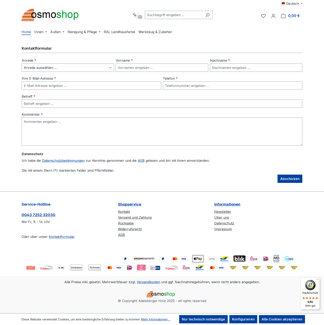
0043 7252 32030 (38, 215)
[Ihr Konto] (273, 16)
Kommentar (32, 114)
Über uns (221, 217)
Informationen (227, 204)
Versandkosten (148, 282)
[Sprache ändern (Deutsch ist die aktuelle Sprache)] (292, 3)
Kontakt (124, 212)
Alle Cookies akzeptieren (282, 319)
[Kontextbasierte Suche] (137, 16)
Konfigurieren (243, 319)
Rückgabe (126, 223)
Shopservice (129, 204)
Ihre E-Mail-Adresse (39, 78)
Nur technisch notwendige (203, 319)
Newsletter (222, 212)
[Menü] (317, 280)
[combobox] (174, 15)
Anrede (29, 60)
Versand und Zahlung (135, 217)
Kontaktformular (61, 237)
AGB (141, 160)
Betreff (28, 96)
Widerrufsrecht (130, 229)
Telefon (170, 78)
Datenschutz (224, 223)
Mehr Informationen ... (155, 319)
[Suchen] (207, 15)
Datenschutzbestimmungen (63, 160)
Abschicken (290, 179)
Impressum (223, 229)
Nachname (220, 60)
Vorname (124, 60)
